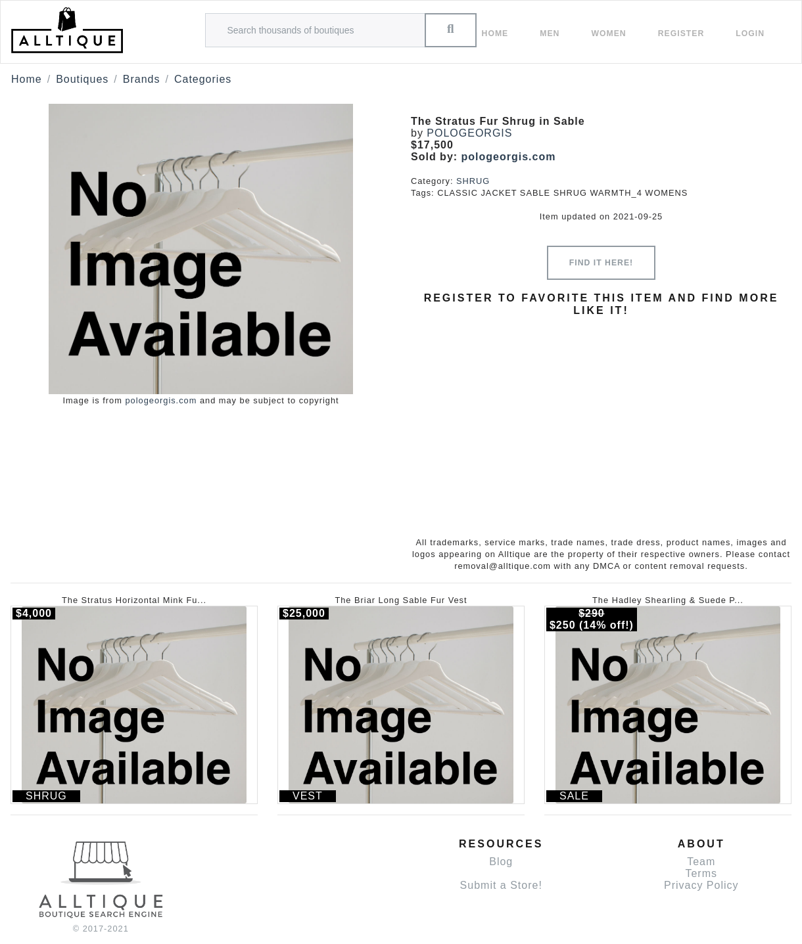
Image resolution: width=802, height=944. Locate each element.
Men (549, 33)
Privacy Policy (701, 885)
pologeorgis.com (161, 400)
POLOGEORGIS (469, 133)
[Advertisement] (601, 416)
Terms (701, 873)
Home (495, 33)
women (608, 33)
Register (681, 33)
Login (750, 33)
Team (701, 861)
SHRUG (473, 181)
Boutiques (82, 79)
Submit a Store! (501, 885)
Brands (141, 79)
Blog (501, 861)
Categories (202, 79)
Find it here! (601, 262)
